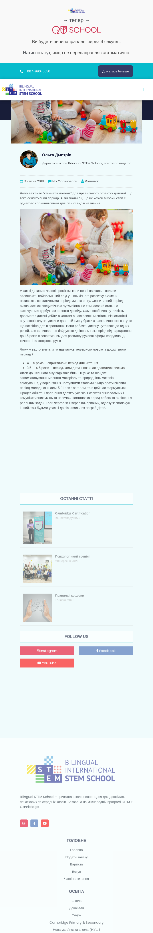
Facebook (105, 714)
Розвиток (90, 181)
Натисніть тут (36, 53)
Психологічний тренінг (72, 620)
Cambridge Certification (73, 577)
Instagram (47, 714)
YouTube (47, 726)
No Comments (62, 181)
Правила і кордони (69, 659)
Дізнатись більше (115, 71)
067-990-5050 (38, 71)
